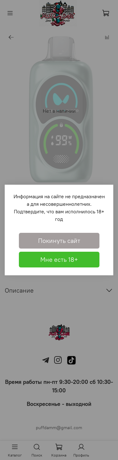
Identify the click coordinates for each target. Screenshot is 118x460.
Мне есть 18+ (59, 259)
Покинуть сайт (59, 240)
